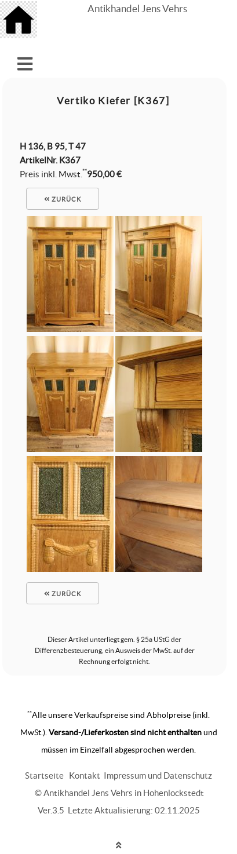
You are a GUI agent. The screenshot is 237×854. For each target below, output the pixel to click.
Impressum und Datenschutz (158, 775)
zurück (62, 199)
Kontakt (84, 775)
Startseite (44, 775)
